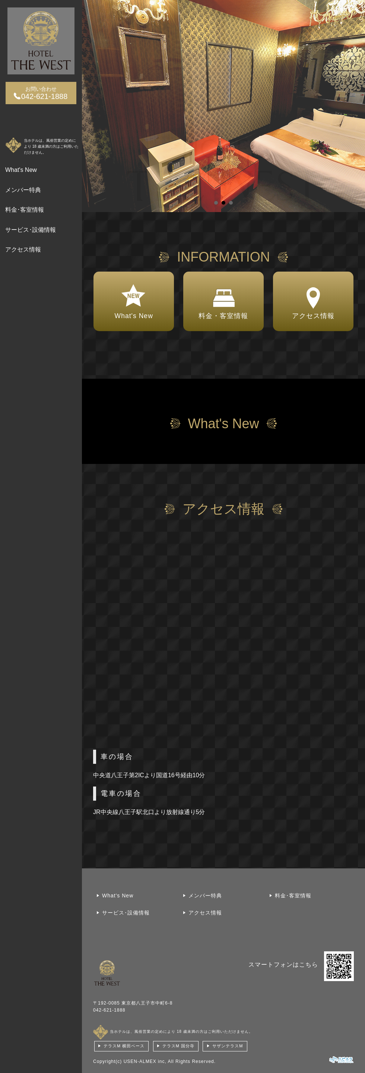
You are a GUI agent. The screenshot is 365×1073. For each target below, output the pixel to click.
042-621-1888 (109, 1010)
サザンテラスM (227, 1046)
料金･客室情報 (24, 209)
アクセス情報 (23, 249)
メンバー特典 (23, 190)
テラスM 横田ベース (124, 1046)
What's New (21, 170)
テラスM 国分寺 (178, 1046)
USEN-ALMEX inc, (145, 1061)
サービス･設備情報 (30, 230)
